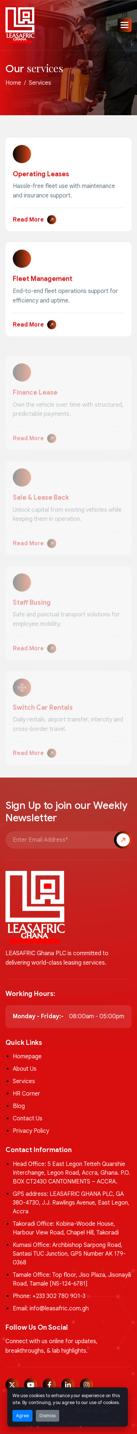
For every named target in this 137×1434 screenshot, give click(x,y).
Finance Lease (35, 398)
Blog (19, 1106)
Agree (22, 1415)
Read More (28, 221)
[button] (125, 25)
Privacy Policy (31, 1131)
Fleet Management (42, 280)
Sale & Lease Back (41, 503)
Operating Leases (41, 175)
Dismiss (47, 1415)
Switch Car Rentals (43, 712)
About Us (25, 1069)
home (13, 84)
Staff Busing (32, 607)
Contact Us (27, 1118)
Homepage (27, 1056)
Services (24, 1081)
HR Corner (26, 1093)
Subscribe (123, 840)
